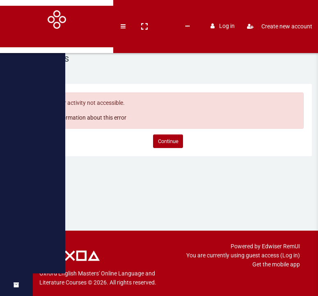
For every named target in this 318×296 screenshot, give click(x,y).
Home (54, 70)
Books (111, 13)
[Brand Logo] (16, 13)
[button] (64, 13)
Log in (222, 13)
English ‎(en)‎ (140, 13)
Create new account (276, 13)
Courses (86, 13)
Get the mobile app (276, 255)
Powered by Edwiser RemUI (265, 237)
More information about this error (98, 117)
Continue (175, 141)
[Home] (16, 38)
